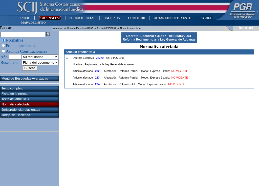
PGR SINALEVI (50, 18)
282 (97, 70)
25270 (100, 57)
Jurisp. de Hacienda (16, 115)
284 (97, 84)
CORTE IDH (136, 18)
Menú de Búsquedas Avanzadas (25, 78)
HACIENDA (111, 18)
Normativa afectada (16, 104)
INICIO (25, 18)
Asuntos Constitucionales (26, 51)
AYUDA (206, 18)
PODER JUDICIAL (82, 18)
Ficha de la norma (14, 94)
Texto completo (12, 88)
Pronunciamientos (20, 46)
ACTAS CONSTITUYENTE (172, 18)
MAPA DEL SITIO (33, 22)
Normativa (14, 40)
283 (97, 77)
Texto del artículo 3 (15, 99)
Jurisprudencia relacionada (21, 109)
